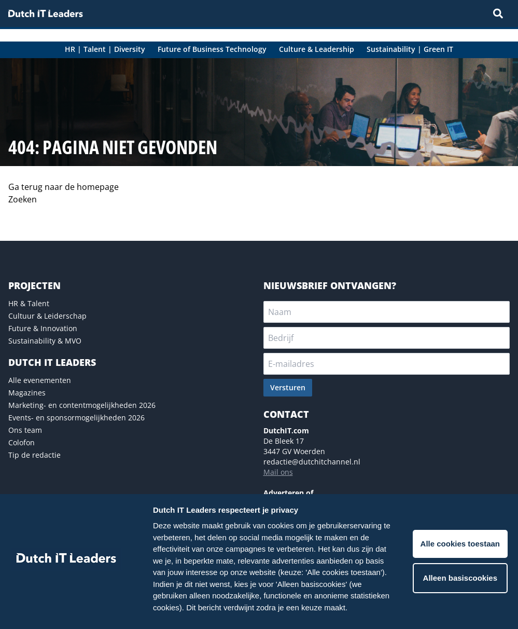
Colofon (21, 442)
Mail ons (278, 472)
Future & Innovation (42, 328)
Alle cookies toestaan (460, 543)
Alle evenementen (39, 380)
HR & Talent (28, 303)
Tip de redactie (34, 455)
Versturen (287, 387)
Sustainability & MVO (44, 341)
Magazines (27, 393)
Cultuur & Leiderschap (47, 316)
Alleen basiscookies (460, 577)
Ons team (25, 430)
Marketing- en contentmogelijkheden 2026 (82, 405)
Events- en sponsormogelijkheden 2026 (76, 417)
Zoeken (22, 199)
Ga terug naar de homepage (63, 187)
